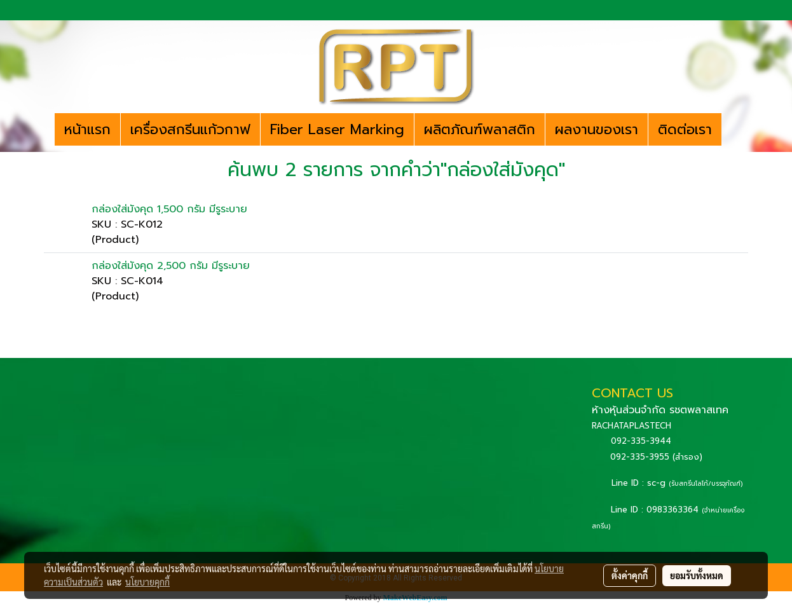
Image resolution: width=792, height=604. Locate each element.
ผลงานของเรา (596, 129)
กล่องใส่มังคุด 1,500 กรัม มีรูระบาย (169, 209)
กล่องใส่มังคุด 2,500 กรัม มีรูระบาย (171, 265)
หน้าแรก (87, 129)
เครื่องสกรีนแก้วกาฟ (190, 129)
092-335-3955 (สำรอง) (656, 457)
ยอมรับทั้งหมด (696, 575)
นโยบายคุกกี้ (147, 581)
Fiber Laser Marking (337, 129)
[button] (733, 130)
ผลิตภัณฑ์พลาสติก (479, 129)
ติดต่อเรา (685, 129)
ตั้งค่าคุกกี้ (629, 575)
